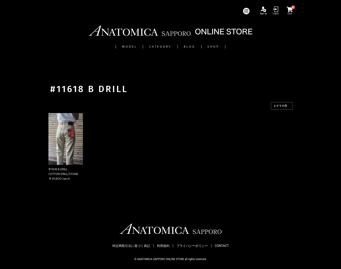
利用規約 (163, 245)
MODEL (113, 47)
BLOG (196, 47)
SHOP (230, 47)
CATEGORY (155, 47)
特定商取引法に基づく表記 (131, 245)
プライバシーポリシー (192, 245)
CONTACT (222, 245)
